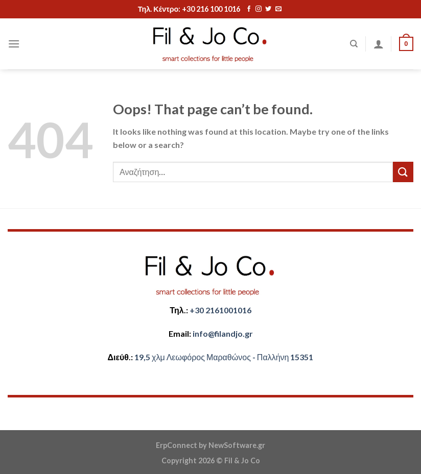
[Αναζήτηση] (354, 44)
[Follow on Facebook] (249, 9)
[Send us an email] (278, 9)
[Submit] (403, 172)
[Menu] (14, 43)
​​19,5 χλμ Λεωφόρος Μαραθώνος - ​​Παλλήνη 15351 (223, 357)
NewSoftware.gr (236, 445)
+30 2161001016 (220, 310)
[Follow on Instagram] (258, 9)
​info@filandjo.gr (223, 333)
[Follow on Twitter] (268, 9)
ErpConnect (176, 445)
